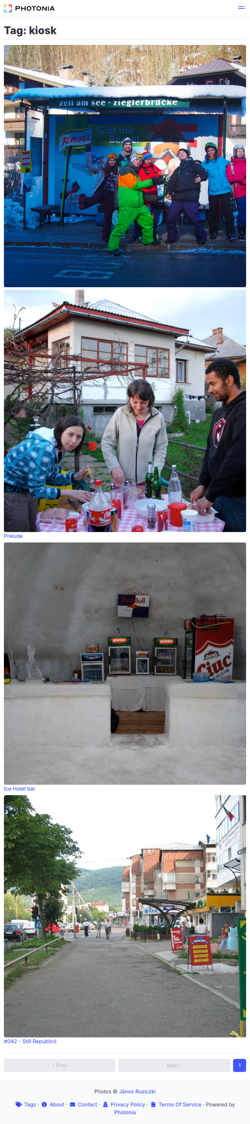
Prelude (125, 414)
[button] (241, 8)
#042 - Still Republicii (125, 920)
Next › (174, 1065)
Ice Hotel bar (125, 667)
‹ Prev (59, 1065)
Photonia (125, 1112)
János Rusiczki (137, 1091)
